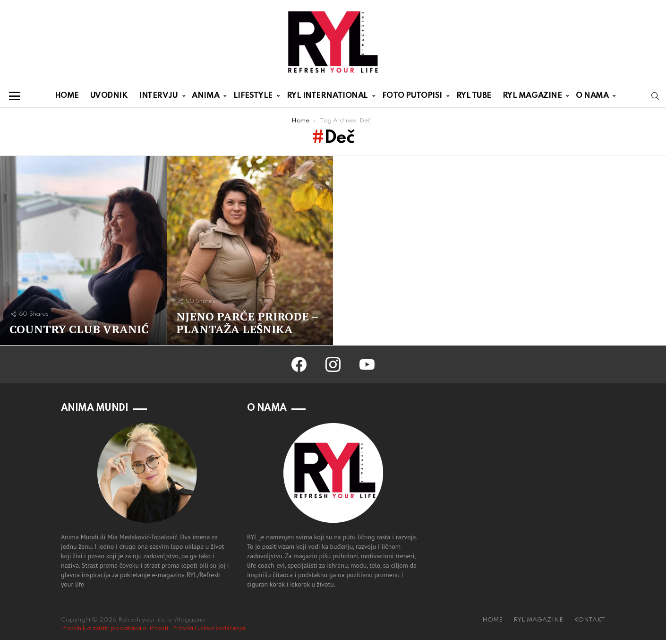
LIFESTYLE (253, 97)
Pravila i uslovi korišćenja (208, 628)
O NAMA (592, 97)
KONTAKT (589, 620)
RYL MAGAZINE (532, 97)
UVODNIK (109, 96)
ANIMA (205, 97)
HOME (67, 96)
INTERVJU (158, 97)
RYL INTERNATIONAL (327, 97)
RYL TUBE (473, 96)
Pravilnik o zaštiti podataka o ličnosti (114, 628)
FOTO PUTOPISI (412, 97)
